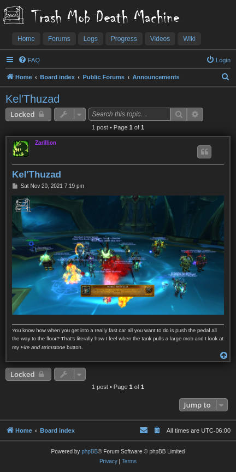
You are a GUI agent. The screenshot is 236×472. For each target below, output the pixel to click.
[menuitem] (29, 60)
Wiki (189, 39)
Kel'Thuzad (32, 99)
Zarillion (45, 143)
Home (26, 39)
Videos (160, 39)
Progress (124, 39)
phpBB (89, 452)
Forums (59, 39)
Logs (91, 39)
